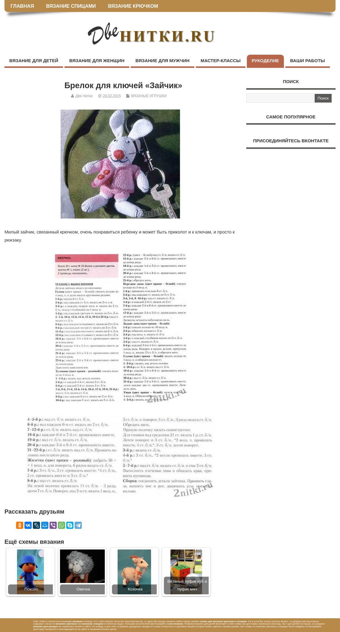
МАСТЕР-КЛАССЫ (221, 60)
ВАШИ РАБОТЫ (307, 60)
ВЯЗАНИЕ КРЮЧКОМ (133, 6)
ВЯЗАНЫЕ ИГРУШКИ (149, 96)
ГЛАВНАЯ (22, 6)
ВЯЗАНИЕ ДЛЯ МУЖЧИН (163, 60)
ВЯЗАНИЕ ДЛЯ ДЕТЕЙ (33, 60)
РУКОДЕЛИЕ (265, 60)
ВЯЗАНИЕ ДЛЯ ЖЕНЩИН (96, 60)
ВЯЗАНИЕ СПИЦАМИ (71, 6)
